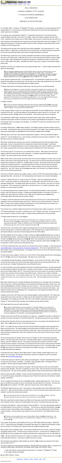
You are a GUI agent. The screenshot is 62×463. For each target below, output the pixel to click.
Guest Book (20, 3)
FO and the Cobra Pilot (15, 356)
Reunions (15, 3)
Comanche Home (4, 3)
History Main (10, 3)
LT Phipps (3, 86)
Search (28, 3)
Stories (25, 3)
